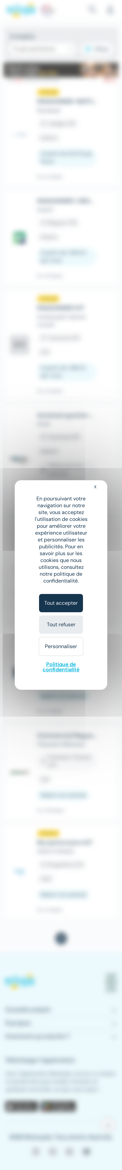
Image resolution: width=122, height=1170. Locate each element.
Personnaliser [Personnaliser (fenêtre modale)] (61, 646)
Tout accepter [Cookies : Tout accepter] (61, 603)
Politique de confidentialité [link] (61, 667)
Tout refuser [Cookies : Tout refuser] (61, 624)
